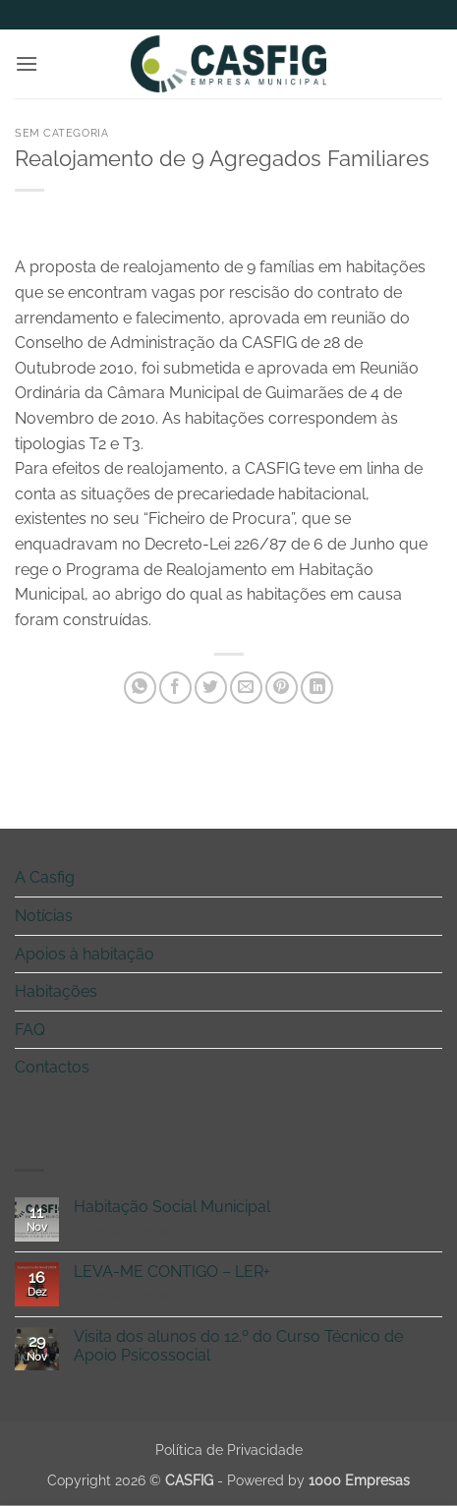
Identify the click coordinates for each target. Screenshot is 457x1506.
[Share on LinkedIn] (317, 687)
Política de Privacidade (229, 1449)
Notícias (44, 915)
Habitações (56, 991)
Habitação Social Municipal (172, 1206)
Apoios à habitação (84, 954)
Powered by (318, 1480)
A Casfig (45, 877)
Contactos (52, 1067)
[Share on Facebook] (175, 687)
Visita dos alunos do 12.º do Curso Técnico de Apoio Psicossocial (238, 1345)
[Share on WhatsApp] (140, 687)
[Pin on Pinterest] (281, 687)
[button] (26, 63)
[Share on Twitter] (211, 687)
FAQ (30, 1029)
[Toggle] (430, 878)
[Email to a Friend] (246, 687)
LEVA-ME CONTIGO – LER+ (172, 1271)
